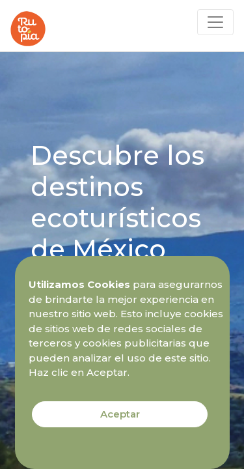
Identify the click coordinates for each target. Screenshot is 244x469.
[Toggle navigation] (215, 22)
